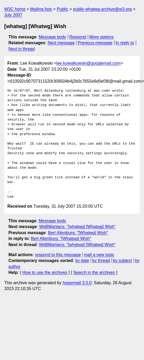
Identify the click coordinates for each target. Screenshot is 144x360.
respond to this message (58, 254)
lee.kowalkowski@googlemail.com (88, 63)
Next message (61, 43)
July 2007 (13, 15)
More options (101, 37)
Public (62, 9)
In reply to (125, 43)
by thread (101, 260)
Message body (52, 37)
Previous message (95, 43)
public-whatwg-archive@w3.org (102, 9)
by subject (122, 260)
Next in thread (21, 49)
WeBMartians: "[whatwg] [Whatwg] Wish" (77, 226)
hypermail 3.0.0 (77, 283)
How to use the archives (44, 272)
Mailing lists (41, 9)
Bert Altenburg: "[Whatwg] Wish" (78, 232)
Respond (77, 37)
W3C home (14, 9)
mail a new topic (99, 254)
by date (82, 260)
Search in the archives (94, 272)
